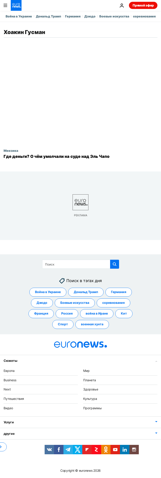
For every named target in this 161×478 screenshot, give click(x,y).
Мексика (11, 150)
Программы (92, 408)
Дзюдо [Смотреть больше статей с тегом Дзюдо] (42, 302)
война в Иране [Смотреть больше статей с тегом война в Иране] (97, 313)
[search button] (114, 264)
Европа (9, 371)
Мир (86, 371)
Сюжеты (10, 360)
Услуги (9, 422)
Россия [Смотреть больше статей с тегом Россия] (67, 313)
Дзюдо (90, 16)
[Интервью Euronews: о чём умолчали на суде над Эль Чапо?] (80, 156)
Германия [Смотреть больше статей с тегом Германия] (118, 292)
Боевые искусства (114, 16)
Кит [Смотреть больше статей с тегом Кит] (124, 313)
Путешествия (14, 399)
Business (10, 380)
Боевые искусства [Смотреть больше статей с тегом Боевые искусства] (74, 302)
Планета (89, 380)
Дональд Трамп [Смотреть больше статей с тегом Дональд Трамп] (86, 292)
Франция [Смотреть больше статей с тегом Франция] (41, 313)
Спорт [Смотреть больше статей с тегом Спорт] (63, 324)
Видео (8, 408)
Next (7, 389)
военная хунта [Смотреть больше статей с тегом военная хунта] (92, 324)
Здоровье (90, 389)
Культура (90, 399)
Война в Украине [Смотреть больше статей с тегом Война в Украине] (48, 292)
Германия (72, 16)
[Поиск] (80, 264)
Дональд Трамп (48, 16)
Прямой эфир (143, 5)
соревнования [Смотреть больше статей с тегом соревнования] (113, 302)
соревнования (144, 16)
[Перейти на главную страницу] (16, 5)
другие (9, 433)
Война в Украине (19, 16)
